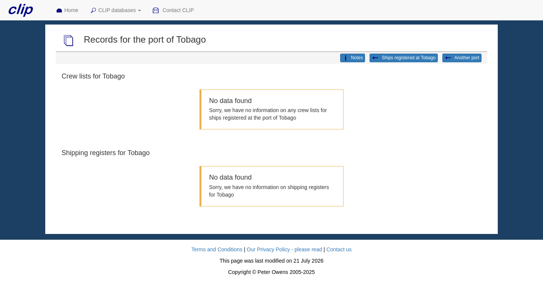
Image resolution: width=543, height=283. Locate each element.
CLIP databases (115, 10)
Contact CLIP (173, 10)
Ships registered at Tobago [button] (404, 58)
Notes (352, 58)
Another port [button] (462, 58)
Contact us (339, 249)
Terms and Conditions (216, 249)
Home (67, 10)
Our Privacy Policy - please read (284, 249)
